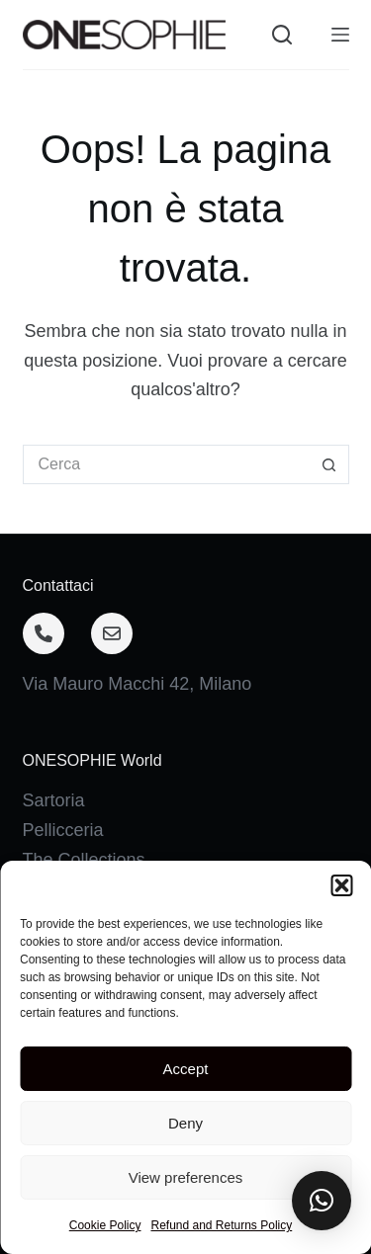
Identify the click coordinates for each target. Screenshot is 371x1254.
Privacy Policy (78, 1006)
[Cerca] (282, 34)
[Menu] (340, 34)
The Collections (84, 860)
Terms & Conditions (100, 1035)
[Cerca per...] (166, 464)
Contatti (53, 976)
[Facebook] (45, 1122)
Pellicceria (63, 830)
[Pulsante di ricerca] (329, 464)
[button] (321, 1200)
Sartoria (54, 800)
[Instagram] (116, 1122)
